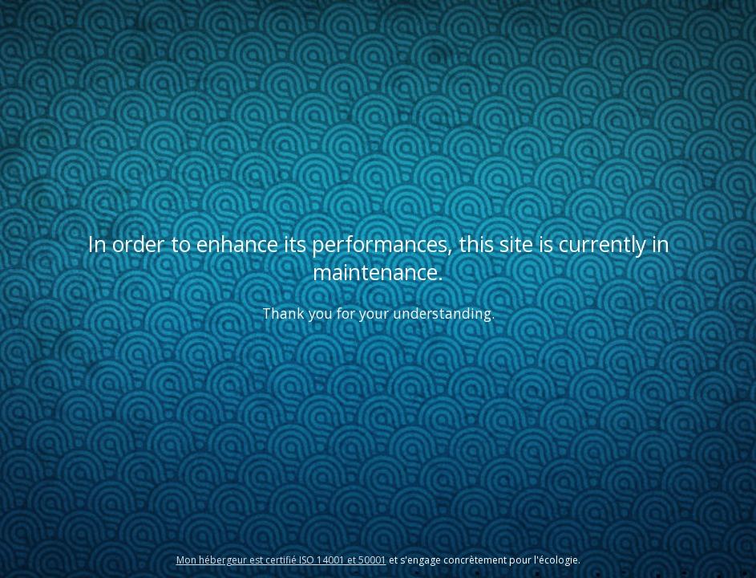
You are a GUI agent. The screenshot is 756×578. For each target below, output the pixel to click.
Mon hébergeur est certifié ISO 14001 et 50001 (281, 560)
